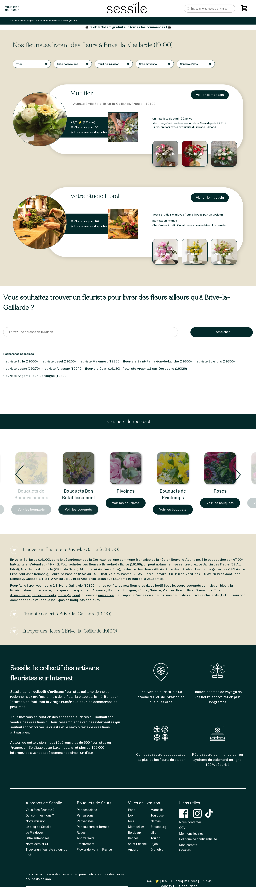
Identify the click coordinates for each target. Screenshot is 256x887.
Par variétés (85, 821)
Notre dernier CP (37, 844)
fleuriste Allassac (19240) (62, 368)
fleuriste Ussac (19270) (21, 368)
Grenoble (157, 849)
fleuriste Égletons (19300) (214, 361)
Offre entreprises (37, 838)
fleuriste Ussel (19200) (58, 361)
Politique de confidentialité (198, 839)
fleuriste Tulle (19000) (20, 361)
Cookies (185, 850)
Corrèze (99, 559)
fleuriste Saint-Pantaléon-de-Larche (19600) (157, 361)
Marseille (157, 810)
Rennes (133, 838)
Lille (153, 833)
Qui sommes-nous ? (40, 815)
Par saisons (85, 815)
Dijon (154, 844)
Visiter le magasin (210, 95)
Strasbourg (158, 827)
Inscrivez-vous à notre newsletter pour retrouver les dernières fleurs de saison (75, 876)
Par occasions (87, 810)
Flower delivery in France (94, 849)
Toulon (155, 838)
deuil (76, 595)
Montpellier (136, 827)
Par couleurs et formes (93, 827)
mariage (64, 595)
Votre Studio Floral (94, 196)
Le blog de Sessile (38, 827)
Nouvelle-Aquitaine (185, 559)
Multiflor (81, 93)
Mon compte (188, 845)
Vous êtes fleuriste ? (40, 810)
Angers (133, 849)
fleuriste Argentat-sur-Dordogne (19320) (155, 368)
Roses (222, 491)
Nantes (156, 821)
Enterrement (85, 844)
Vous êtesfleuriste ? (12, 8)
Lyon (131, 815)
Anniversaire (20, 595)
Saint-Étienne (137, 844)
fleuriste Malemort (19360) (99, 361)
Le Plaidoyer (34, 833)
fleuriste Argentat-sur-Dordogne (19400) (35, 376)
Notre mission (36, 821)
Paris (131, 810)
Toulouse (157, 815)
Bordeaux (134, 833)
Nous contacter (190, 822)
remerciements (44, 595)
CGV (182, 828)
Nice (131, 821)
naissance (106, 595)
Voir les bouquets (33, 509)
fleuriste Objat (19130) (102, 368)
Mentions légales (191, 834)
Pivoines (128, 491)
